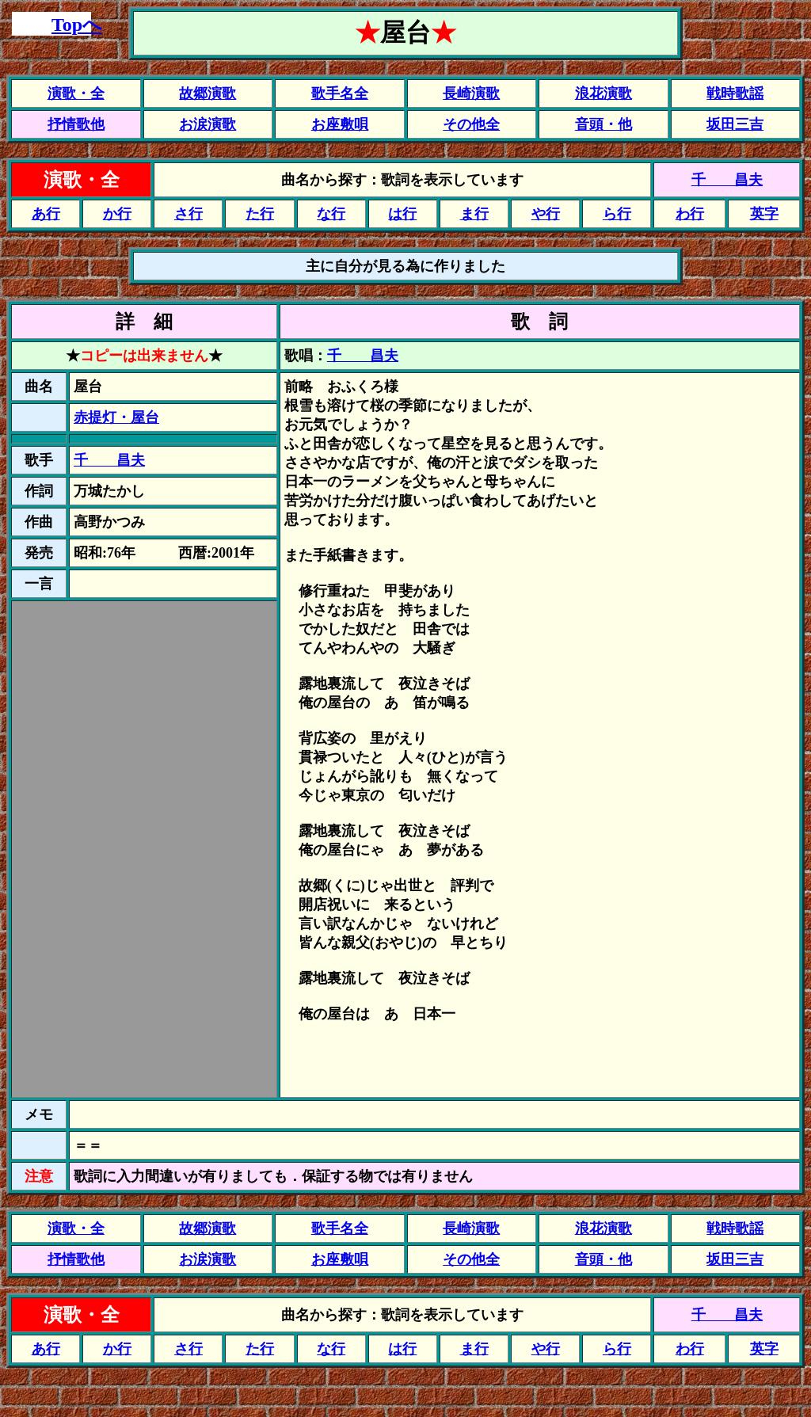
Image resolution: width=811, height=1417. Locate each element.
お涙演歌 (207, 124)
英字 (764, 214)
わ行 (690, 214)
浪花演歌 (603, 93)
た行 (260, 214)
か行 (117, 214)
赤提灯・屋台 (116, 417)
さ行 (188, 214)
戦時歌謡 (734, 93)
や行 (545, 214)
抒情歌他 (76, 124)
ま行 (474, 214)
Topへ (76, 24)
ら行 (617, 214)
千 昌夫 (727, 180)
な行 (331, 214)
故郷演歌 (207, 93)
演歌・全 (76, 93)
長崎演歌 (471, 93)
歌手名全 (339, 93)
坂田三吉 (734, 124)
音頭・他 (603, 124)
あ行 (46, 214)
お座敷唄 (339, 124)
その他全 (471, 124)
